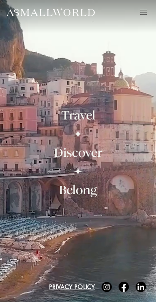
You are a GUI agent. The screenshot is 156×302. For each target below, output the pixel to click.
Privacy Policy (72, 287)
